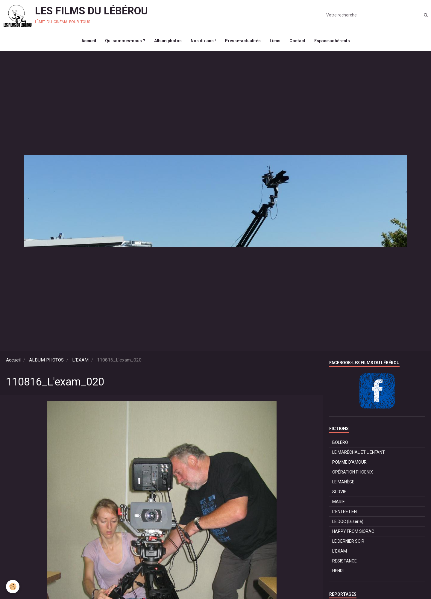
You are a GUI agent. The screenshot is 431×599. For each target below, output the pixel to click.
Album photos (168, 40)
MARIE (338, 501)
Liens (275, 40)
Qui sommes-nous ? (125, 40)
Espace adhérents (332, 40)
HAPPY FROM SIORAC (353, 531)
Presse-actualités (243, 40)
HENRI (338, 570)
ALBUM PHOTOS (46, 360)
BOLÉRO (340, 442)
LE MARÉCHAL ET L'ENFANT (358, 452)
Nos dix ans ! (203, 40)
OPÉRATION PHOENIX (352, 472)
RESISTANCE (344, 561)
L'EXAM (80, 360)
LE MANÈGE (343, 481)
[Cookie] (12, 586)
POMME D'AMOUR (349, 462)
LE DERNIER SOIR (348, 541)
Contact (297, 40)
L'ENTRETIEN (344, 511)
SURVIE (339, 491)
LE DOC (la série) (347, 521)
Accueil (88, 40)
